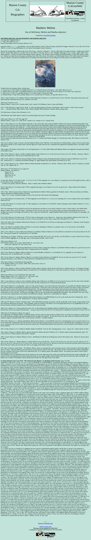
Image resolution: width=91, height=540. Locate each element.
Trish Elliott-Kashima (49, 35)
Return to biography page (45, 523)
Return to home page (45, 526)
